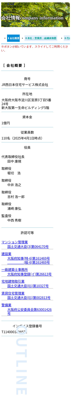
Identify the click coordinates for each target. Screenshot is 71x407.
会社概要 (14, 38)
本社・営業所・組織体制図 (41, 38)
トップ (10, 4)
